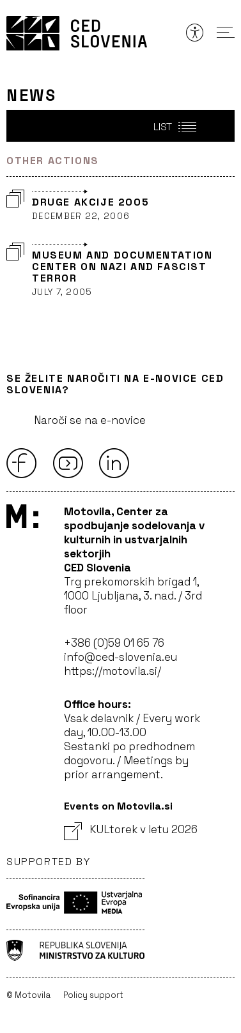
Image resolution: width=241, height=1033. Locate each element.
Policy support (93, 995)
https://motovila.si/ (112, 671)
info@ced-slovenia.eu (120, 657)
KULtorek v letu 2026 (131, 829)
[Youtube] (67, 463)
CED (76, 33)
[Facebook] (21, 463)
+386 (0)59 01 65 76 (114, 643)
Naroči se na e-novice (90, 420)
